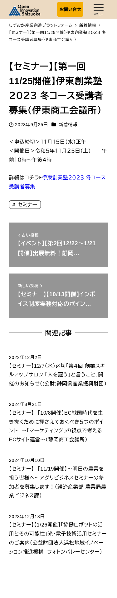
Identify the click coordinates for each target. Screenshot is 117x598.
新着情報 (68, 124)
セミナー (26, 204)
